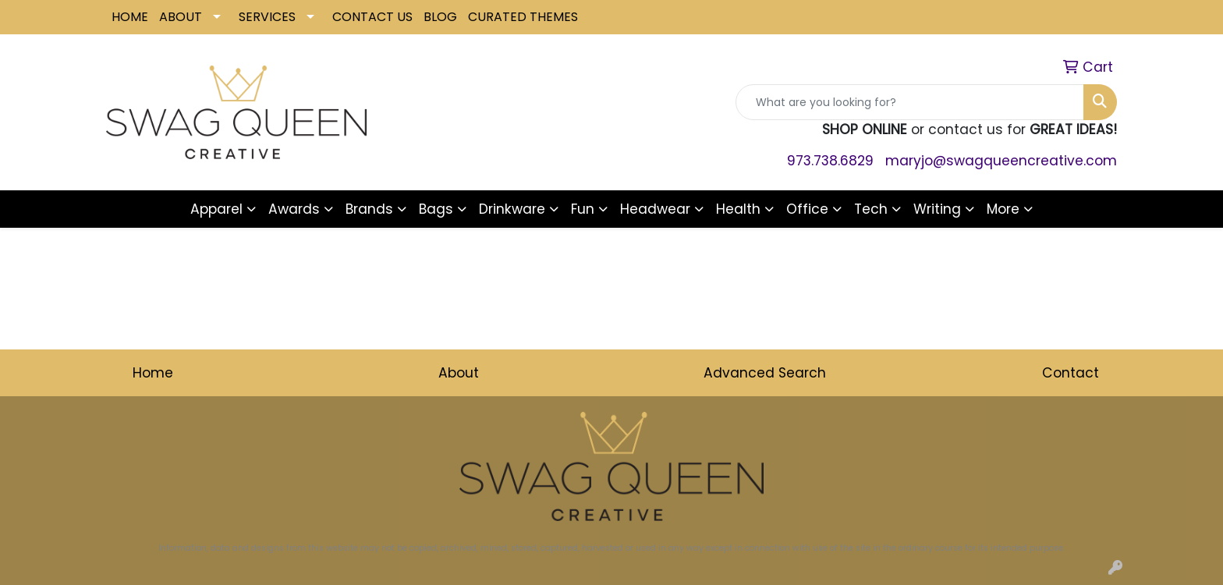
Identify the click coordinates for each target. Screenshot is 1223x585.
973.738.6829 (830, 160)
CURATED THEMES (523, 17)
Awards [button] (294, 209)
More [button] (1003, 209)
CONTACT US (372, 17)
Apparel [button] (216, 209)
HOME (130, 17)
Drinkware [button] (512, 209)
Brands (369, 209)
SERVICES (267, 17)
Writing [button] (937, 209)
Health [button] (738, 209)
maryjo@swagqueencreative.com (1001, 160)
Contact (1070, 372)
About (458, 372)
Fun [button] (582, 209)
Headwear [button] (655, 209)
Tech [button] (871, 209)
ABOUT (180, 17)
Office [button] (807, 209)
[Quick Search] (910, 102)
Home (153, 372)
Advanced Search (765, 372)
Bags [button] (436, 209)
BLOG (440, 17)
